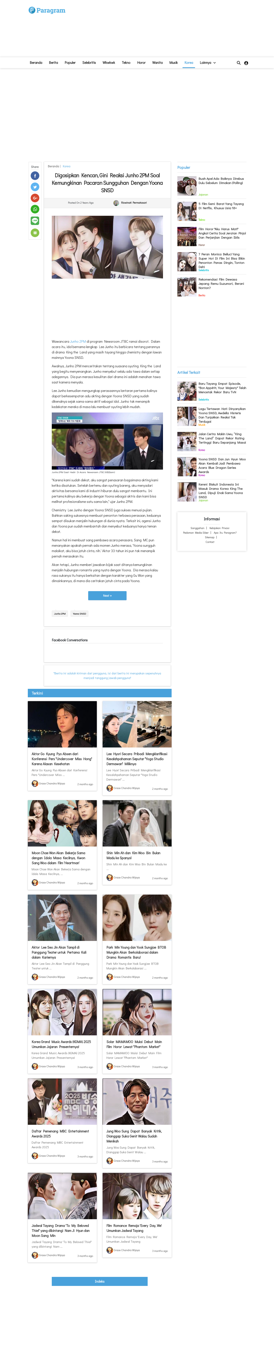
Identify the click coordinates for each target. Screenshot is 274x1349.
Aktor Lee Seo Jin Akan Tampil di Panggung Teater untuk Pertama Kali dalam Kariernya (59, 952)
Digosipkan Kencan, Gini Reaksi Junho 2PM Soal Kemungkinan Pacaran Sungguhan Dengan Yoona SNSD (107, 183)
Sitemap (209, 537)
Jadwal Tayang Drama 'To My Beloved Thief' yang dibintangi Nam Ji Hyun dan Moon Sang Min (61, 1230)
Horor (141, 62)
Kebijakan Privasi (219, 528)
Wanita (157, 62)
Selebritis (89, 62)
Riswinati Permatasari (134, 202)
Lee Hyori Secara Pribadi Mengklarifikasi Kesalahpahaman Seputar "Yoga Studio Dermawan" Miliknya (136, 759)
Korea (188, 62)
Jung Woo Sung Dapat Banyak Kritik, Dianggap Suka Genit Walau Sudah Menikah (134, 1136)
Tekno (126, 62)
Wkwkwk (109, 62)
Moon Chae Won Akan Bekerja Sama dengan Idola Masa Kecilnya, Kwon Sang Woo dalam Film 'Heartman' (58, 858)
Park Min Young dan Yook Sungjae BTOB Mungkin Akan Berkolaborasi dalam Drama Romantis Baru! (136, 952)
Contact (210, 542)
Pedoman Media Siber (196, 532)
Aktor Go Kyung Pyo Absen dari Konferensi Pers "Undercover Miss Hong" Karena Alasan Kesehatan (62, 759)
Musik (173, 62)
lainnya (208, 62)
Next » (107, 595)
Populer (70, 62)
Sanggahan (197, 528)
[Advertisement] (165, 30)
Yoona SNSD (79, 613)
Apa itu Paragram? (225, 532)
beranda (36, 62)
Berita (53, 62)
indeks (99, 1281)
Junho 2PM (77, 341)
